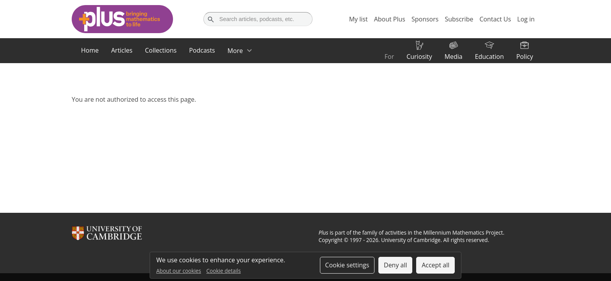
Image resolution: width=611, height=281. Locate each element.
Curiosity (419, 56)
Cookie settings (347, 265)
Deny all (395, 265)
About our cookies (178, 270)
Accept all (435, 265)
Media (454, 56)
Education (489, 56)
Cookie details (224, 270)
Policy (524, 56)
